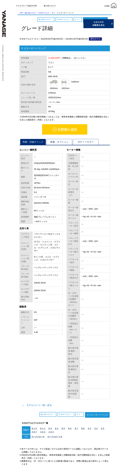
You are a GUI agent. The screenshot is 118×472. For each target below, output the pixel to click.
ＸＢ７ (34, 432)
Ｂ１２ (43, 428)
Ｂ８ (83, 428)
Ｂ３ (53, 13)
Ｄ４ (96, 428)
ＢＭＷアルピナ (43, 13)
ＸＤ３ (43, 432)
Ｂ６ (70, 428)
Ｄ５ (102, 428)
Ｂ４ (56, 428)
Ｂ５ (63, 428)
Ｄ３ (89, 428)
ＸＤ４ (51, 432)
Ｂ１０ (34, 428)
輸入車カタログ (50, 6)
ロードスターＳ (38, 437)
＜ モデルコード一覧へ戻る (37, 405)
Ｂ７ (76, 428)
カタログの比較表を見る (104, 23)
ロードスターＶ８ (54, 437)
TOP (21, 13)
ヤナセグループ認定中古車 (26, 6)
